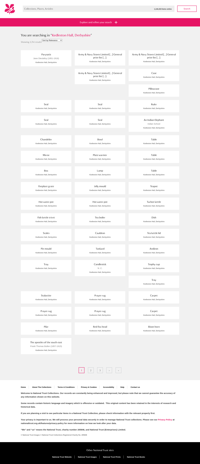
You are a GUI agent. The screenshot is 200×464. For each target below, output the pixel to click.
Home (23, 387)
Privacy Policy (165, 419)
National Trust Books (136, 457)
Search (187, 8)
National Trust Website (62, 457)
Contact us (135, 387)
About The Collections (41, 387)
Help (122, 387)
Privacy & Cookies (89, 387)
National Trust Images (87, 457)
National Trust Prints (112, 457)
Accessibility (108, 387)
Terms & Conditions (66, 387)
